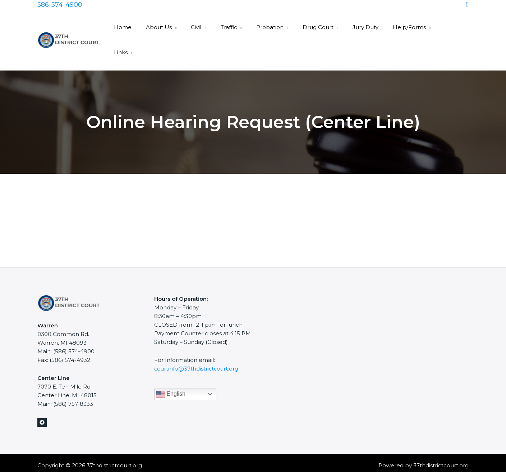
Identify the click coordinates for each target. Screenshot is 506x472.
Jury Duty (372, 27)
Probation (284, 27)
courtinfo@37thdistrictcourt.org (197, 343)
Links (452, 27)
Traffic (246, 27)
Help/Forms (412, 27)
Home (151, 27)
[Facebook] (42, 397)
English (170, 368)
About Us (184, 27)
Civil (217, 27)
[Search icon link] (467, 4)
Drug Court (328, 27)
